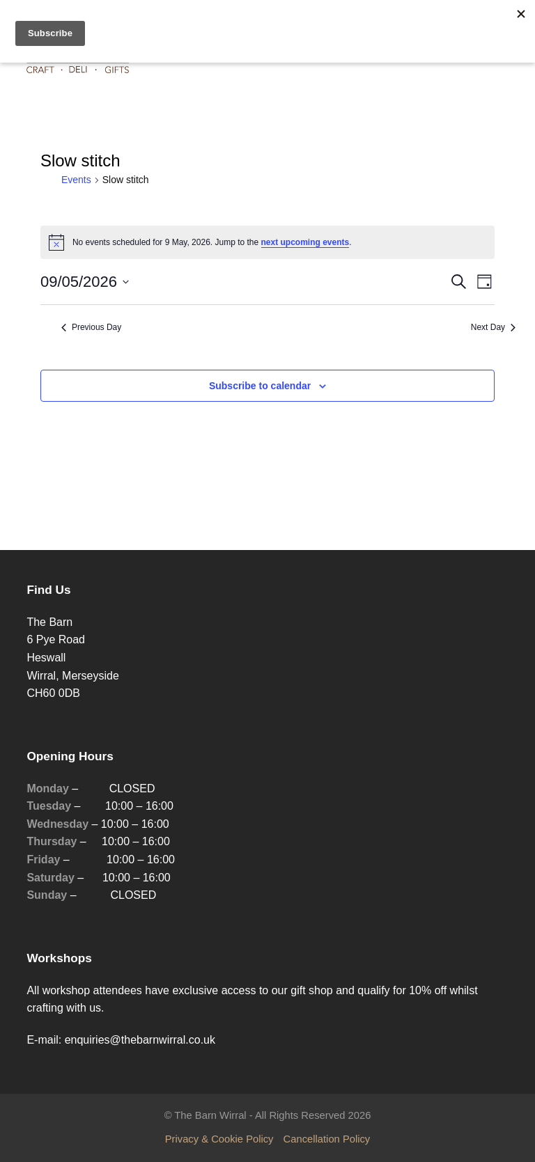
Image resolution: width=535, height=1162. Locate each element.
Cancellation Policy (327, 1139)
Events (76, 179)
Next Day (493, 327)
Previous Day (91, 327)
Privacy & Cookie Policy (219, 1139)
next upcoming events (305, 242)
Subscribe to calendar (260, 385)
